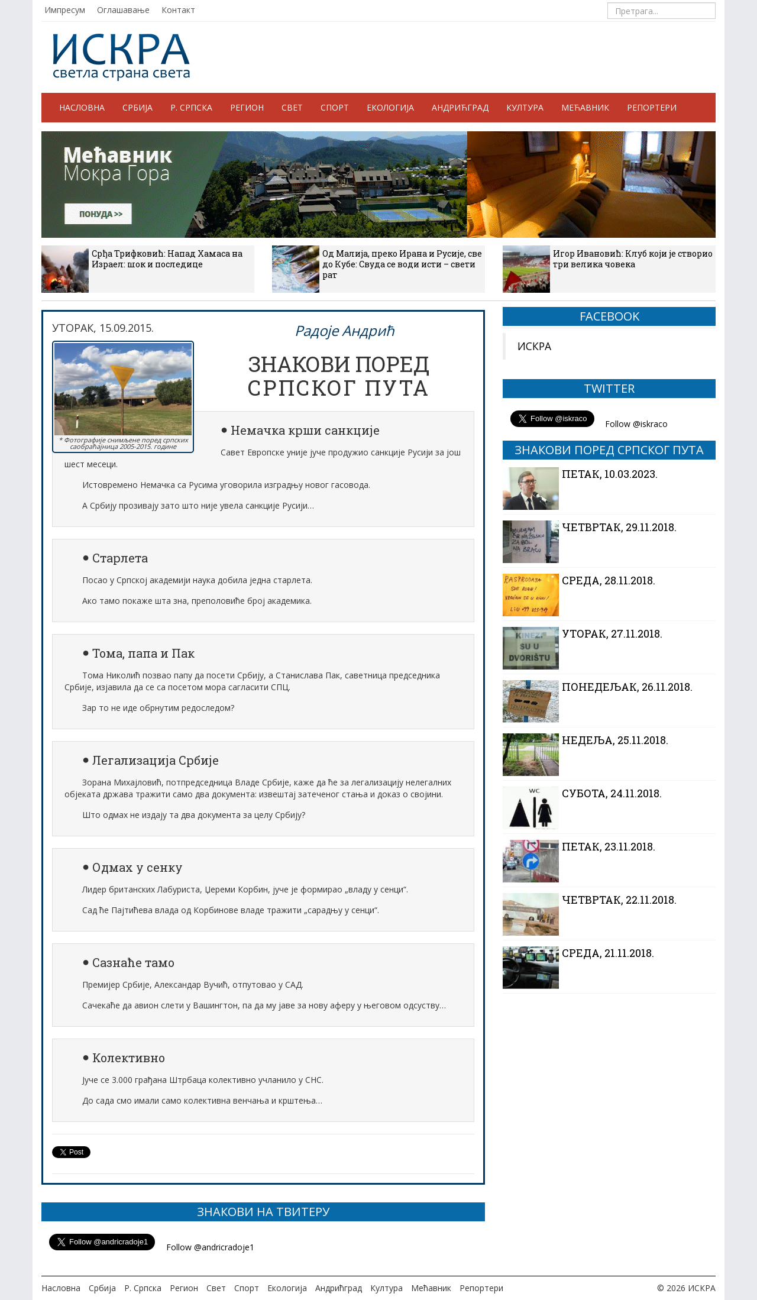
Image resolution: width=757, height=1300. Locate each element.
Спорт (335, 107)
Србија (137, 107)
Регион (247, 107)
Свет (292, 107)
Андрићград (460, 107)
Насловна (82, 107)
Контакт (178, 9)
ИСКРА (534, 346)
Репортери (652, 107)
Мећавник (585, 107)
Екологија (390, 107)
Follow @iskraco (636, 423)
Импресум (64, 9)
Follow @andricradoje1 (210, 1247)
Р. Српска (191, 107)
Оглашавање (123, 9)
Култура (525, 107)
